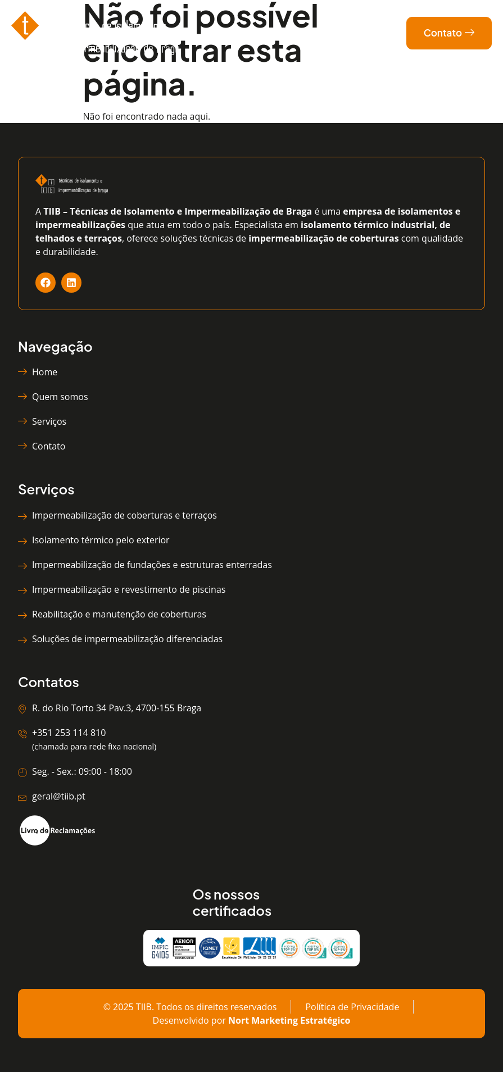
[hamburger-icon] (285, 33)
